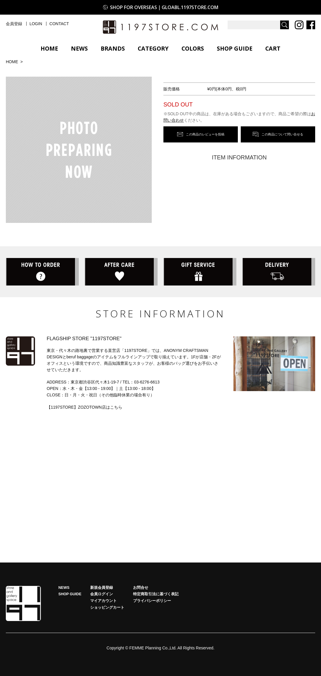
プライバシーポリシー (152, 603)
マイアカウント (103, 603)
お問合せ (140, 589)
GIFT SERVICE (199, 272)
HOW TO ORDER (42, 272)
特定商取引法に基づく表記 (156, 596)
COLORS (193, 48)
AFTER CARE (121, 272)
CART (272, 48)
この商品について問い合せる (282, 134)
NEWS (79, 48)
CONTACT (59, 23)
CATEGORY (153, 48)
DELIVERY (278, 272)
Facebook (310, 24)
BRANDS (113, 48)
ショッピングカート (107, 609)
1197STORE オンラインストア (160, 27)
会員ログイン (101, 596)
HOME (49, 48)
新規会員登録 (101, 589)
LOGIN (35, 23)
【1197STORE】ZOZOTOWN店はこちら (84, 408)
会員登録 (14, 23)
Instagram (299, 24)
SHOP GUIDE (234, 48)
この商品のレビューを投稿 (205, 134)
